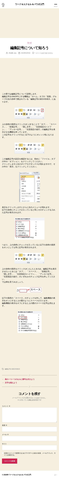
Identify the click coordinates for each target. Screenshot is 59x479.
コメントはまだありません (44, 53)
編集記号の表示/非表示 (12, 369)
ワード (29, 43)
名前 (4, 425)
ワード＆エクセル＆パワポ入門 (29, 4)
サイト (4, 444)
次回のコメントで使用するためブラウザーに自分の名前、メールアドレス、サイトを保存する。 (30, 454)
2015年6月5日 (25, 53)
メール (5, 434)
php (15, 53)
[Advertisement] (29, 23)
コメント (6, 406)
